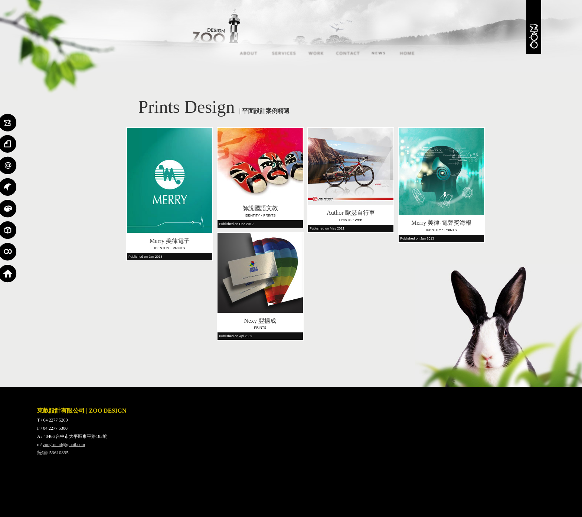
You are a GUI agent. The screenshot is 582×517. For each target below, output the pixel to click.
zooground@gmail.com (64, 444)
